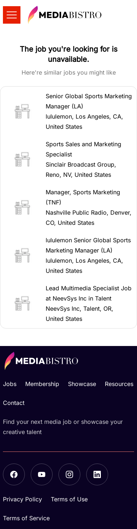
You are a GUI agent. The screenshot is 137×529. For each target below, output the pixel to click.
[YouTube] (42, 474)
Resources (119, 383)
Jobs (9, 383)
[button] (68, 111)
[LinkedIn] (97, 474)
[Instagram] (69, 474)
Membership (42, 383)
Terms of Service (26, 518)
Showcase (82, 383)
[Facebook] (14, 474)
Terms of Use (69, 499)
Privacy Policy (22, 499)
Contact (13, 402)
